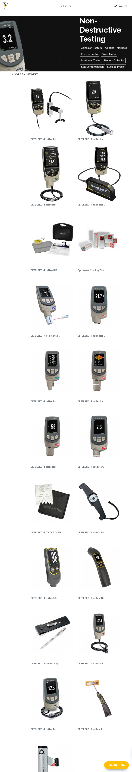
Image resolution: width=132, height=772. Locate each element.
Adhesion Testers (91, 47)
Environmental (89, 54)
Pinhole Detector (114, 60)
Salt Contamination (92, 66)
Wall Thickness (90, 73)
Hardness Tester (91, 60)
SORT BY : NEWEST (24, 74)
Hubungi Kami (116, 765)
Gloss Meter (109, 54)
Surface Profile (116, 66)
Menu (123, 5)
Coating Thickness (116, 47)
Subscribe (65, 5)
